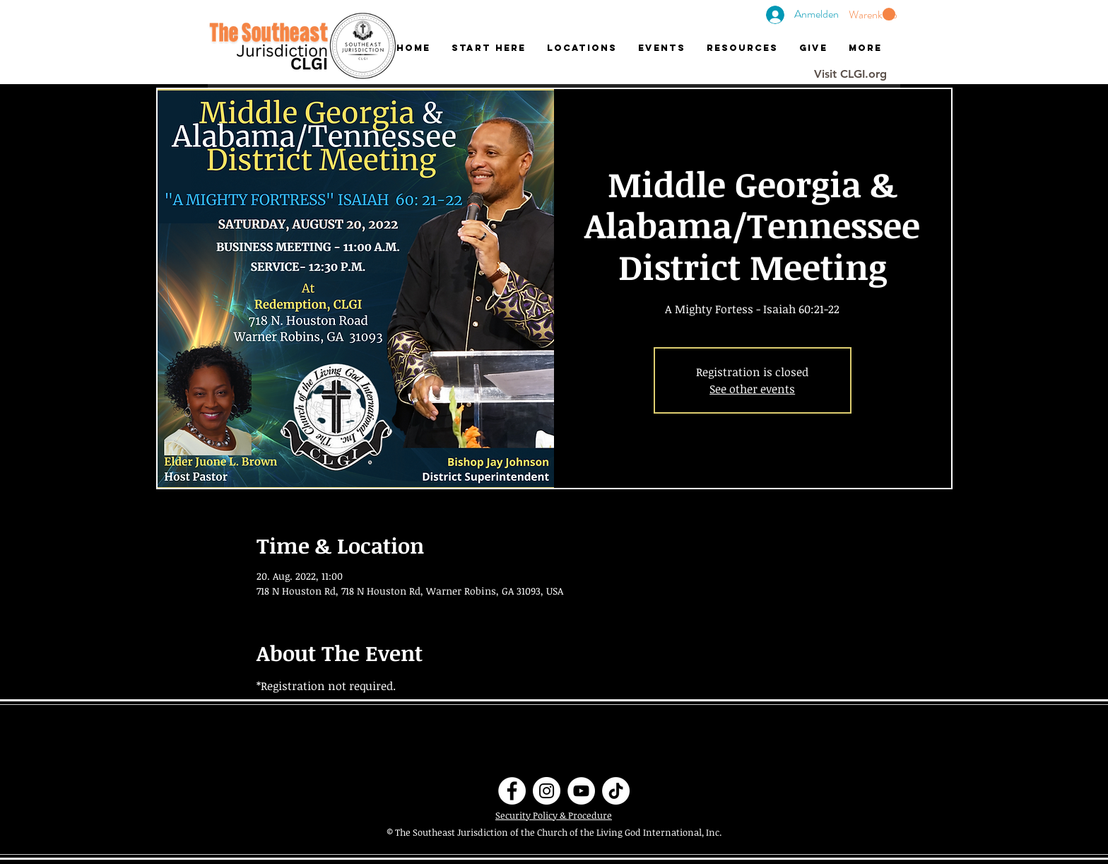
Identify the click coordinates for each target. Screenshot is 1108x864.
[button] (872, 14)
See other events (752, 389)
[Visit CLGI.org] (850, 74)
